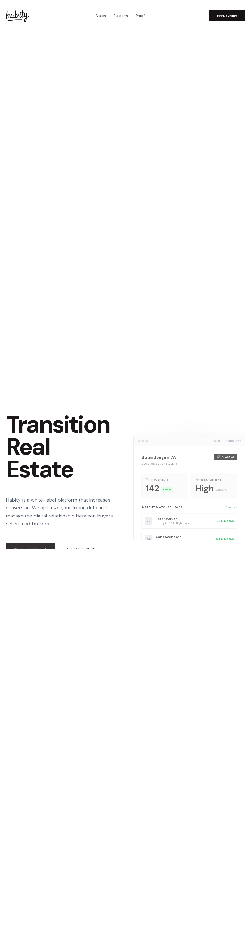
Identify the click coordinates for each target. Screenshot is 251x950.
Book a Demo (227, 16)
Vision (101, 16)
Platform (121, 16)
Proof (140, 16)
